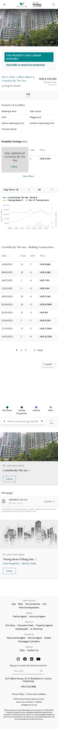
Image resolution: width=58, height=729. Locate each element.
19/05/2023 (7, 336)
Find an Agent (20, 616)
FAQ (22, 650)
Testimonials (21, 628)
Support (29, 647)
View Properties (11, 563)
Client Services (29, 600)
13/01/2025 (7, 288)
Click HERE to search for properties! (25, 64)
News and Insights (16, 637)
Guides (47, 637)
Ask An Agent (35, 637)
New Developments (29, 607)
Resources (29, 634)
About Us (29, 622)
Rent (20, 603)
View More (28, 176)
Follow (9, 479)
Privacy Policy (18, 694)
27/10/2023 (7, 328)
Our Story (10, 625)
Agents (29, 613)
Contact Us (32, 650)
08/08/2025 (7, 272)
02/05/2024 (7, 312)
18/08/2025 (7, 264)
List (44, 603)
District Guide (29, 563)
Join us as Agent (37, 616)
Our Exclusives (32, 603)
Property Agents (44, 625)
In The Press (36, 628)
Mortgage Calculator (29, 641)
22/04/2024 (7, 320)
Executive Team (25, 625)
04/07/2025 (7, 280)
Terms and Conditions (36, 694)
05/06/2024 (7, 304)
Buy (14, 603)
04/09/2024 (7, 296)
